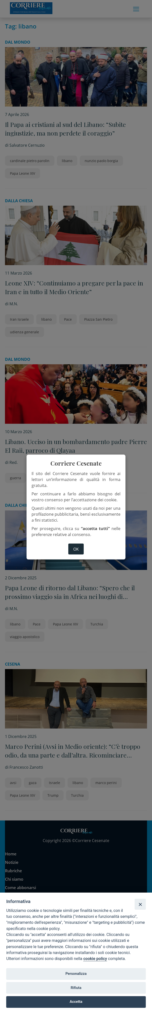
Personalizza (75, 973)
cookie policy (95, 958)
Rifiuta (76, 988)
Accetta (76, 1001)
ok (76, 549)
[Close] (140, 904)
